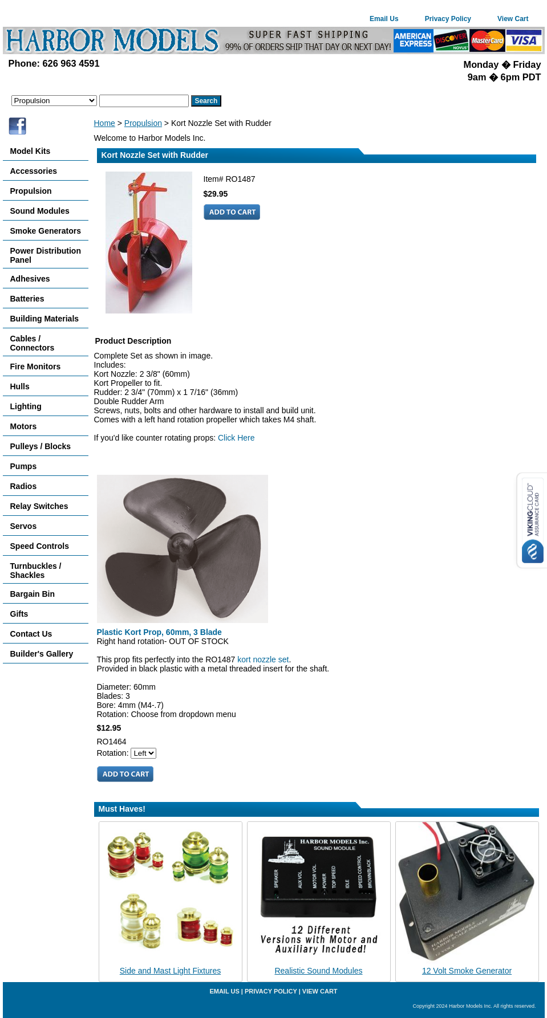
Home (104, 123)
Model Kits (30, 151)
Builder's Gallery (42, 653)
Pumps (23, 466)
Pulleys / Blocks (40, 446)
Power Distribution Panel (45, 255)
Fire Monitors (35, 366)
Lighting (26, 406)
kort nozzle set (263, 659)
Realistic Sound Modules (318, 970)
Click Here (236, 437)
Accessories (34, 171)
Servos (23, 526)
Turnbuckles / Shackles (36, 570)
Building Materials (44, 318)
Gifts (19, 613)
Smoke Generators (46, 230)
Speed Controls (39, 546)
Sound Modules (40, 210)
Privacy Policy (448, 19)
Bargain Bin (32, 593)
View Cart (512, 19)
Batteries (27, 298)
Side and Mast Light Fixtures (170, 970)
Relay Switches (39, 506)
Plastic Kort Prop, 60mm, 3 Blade (159, 632)
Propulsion (143, 123)
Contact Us (31, 633)
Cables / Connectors (32, 343)
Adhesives (30, 278)
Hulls (20, 386)
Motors (23, 426)
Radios (23, 486)
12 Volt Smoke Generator (467, 970)
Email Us (384, 19)
